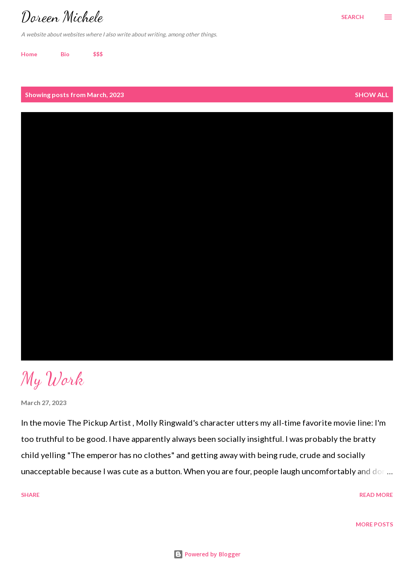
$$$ (98, 54)
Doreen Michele (62, 16)
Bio (65, 54)
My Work (52, 378)
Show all (372, 94)
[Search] (352, 17)
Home (29, 54)
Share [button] (30, 494)
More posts (374, 524)
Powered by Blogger (207, 554)
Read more (376, 494)
